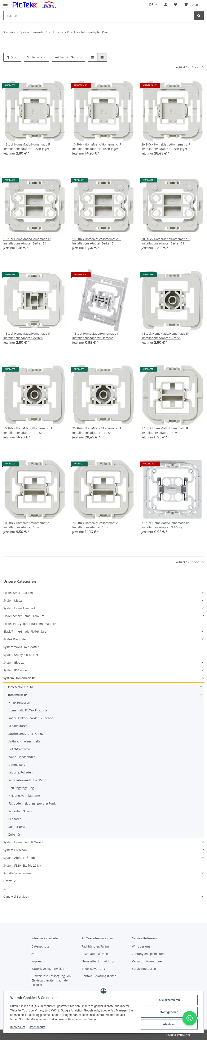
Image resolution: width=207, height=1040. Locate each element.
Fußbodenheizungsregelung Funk (32, 803)
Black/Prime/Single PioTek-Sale (24, 631)
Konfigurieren (169, 1012)
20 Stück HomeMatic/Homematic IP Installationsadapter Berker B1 (165, 241)
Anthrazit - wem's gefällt (25, 741)
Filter (12, 57)
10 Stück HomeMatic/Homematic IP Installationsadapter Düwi (27, 525)
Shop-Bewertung (93, 969)
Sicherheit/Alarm (20, 811)
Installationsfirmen (95, 954)
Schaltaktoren (18, 726)
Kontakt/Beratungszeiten (99, 976)
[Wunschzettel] (176, 4)
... (4, 889)
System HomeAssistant (19, 608)
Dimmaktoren (17, 765)
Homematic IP (17, 695)
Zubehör (14, 834)
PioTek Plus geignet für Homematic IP (29, 624)
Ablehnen (169, 1024)
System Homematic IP (19, 678)
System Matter (13, 600)
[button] (166, 4)
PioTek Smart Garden (18, 593)
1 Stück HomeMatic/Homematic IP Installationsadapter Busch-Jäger (26, 146)
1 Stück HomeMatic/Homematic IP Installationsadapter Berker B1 (26, 241)
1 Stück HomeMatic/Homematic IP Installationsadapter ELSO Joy (165, 525)
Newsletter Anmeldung (98, 961)
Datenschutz (37, 1027)
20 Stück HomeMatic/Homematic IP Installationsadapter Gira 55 (96, 430)
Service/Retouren (144, 969)
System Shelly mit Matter (20, 655)
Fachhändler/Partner (96, 946)
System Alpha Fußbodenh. (21, 858)
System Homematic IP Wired (23, 842)
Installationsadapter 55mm (27, 780)
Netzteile (9, 881)
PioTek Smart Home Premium (23, 616)
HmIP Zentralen (19, 703)
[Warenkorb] (192, 4)
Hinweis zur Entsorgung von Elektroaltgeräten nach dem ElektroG (51, 980)
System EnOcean (15, 850)
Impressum (17, 1027)
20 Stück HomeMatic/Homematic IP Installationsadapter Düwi (96, 525)
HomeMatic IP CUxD (20, 687)
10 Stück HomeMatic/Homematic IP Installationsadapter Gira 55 (27, 430)
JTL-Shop (185, 1034)
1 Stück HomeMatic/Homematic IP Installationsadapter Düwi (165, 430)
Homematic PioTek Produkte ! (28, 710)
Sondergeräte (17, 827)
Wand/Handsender (21, 757)
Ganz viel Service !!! (16, 896)
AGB (34, 954)
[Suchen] (98, 15)
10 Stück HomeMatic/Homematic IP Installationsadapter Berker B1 (96, 241)
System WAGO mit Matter (21, 647)
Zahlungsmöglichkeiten (148, 954)
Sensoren (15, 819)
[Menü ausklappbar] (5, 2)
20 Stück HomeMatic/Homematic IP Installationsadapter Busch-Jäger (165, 146)
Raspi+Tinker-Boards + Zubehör (30, 718)
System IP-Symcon (16, 670)
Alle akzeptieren (169, 1000)
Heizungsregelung (21, 788)
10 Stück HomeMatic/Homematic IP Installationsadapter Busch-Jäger (96, 146)
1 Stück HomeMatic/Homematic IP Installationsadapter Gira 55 (165, 336)
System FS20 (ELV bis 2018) (22, 865)
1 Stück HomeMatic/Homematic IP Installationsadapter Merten (26, 336)
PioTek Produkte (14, 639)
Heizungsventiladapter (24, 796)
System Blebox (13, 662)
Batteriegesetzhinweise (47, 969)
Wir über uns (141, 946)
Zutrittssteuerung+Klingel (26, 734)
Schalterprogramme (17, 873)
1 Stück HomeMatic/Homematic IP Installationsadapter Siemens (95, 336)
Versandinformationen (148, 961)
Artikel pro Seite (66, 57)
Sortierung (34, 57)
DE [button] (151, 4)
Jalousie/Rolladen (20, 772)
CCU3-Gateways (19, 749)
